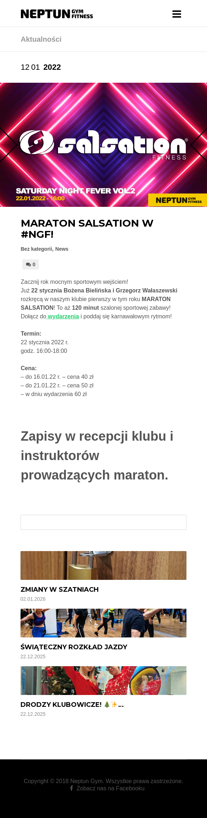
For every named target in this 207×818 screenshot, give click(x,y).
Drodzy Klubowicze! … (72, 705)
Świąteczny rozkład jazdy (74, 647)
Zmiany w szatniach (60, 590)
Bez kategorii (36, 249)
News (62, 249)
